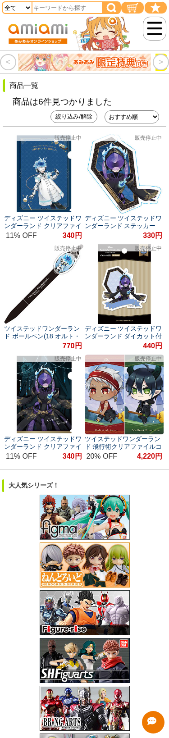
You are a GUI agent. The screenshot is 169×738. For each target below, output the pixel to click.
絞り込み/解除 (73, 116)
